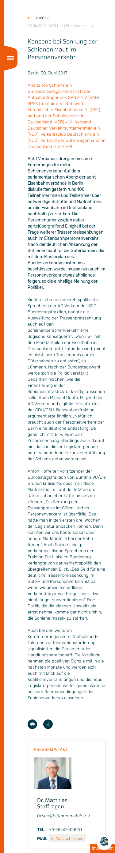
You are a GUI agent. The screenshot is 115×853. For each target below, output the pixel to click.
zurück (38, 17)
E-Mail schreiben (67, 838)
